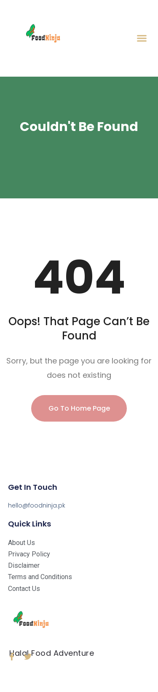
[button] (142, 38)
